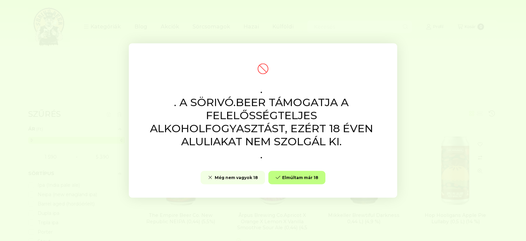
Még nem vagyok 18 (233, 177)
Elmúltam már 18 (296, 177)
